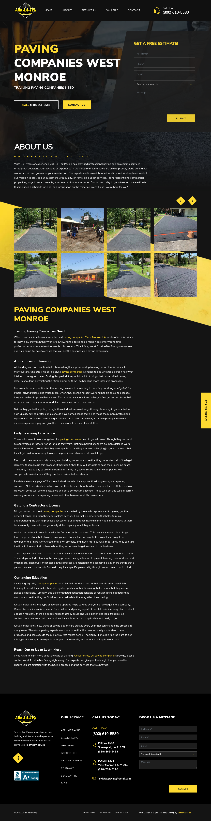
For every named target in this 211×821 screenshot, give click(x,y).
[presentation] (180, 200)
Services (88, 10)
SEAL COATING (69, 775)
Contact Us (76, 105)
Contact (134, 10)
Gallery (112, 10)
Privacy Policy (89, 812)
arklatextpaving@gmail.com (114, 778)
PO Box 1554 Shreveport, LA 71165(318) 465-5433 (111, 747)
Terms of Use (105, 812)
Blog (64, 783)
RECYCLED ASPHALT (72, 760)
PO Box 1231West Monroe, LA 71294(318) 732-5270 (113, 765)
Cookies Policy (121, 812)
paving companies (72, 372)
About (67, 10)
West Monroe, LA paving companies (94, 655)
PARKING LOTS (69, 753)
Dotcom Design (184, 812)
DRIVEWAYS (68, 745)
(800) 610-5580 (176, 12)
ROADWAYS (67, 768)
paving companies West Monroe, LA (84, 337)
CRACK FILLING (69, 737)
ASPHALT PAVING (70, 730)
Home (48, 10)
